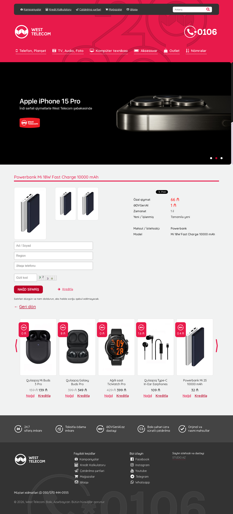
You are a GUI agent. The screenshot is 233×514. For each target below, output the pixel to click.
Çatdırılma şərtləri (88, 9)
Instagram (139, 465)
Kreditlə (65, 289)
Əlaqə (132, 9)
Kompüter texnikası (109, 50)
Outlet (172, 50)
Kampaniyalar (31, 9)
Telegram (139, 476)
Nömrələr (196, 50)
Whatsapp (140, 482)
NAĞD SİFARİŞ (28, 289)
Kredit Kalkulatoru (58, 9)
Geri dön (27, 306)
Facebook (139, 459)
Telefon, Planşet (31, 50)
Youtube (138, 471)
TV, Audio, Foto (68, 50)
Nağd (30, 396)
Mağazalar (114, 9)
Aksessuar (146, 50)
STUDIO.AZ (179, 457)
